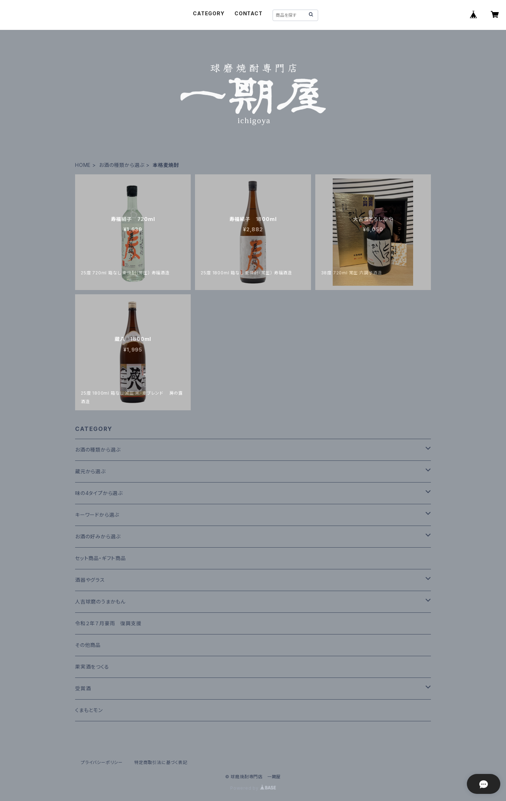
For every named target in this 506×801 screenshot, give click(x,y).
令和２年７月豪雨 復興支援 (108, 623)
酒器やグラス (90, 580)
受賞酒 (83, 688)
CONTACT (248, 13)
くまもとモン (89, 710)
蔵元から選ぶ (90, 471)
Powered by (253, 788)
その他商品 (88, 645)
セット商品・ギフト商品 (100, 558)
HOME (83, 165)
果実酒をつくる (92, 667)
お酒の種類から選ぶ (121, 165)
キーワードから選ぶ (97, 515)
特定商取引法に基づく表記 (161, 762)
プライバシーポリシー (102, 762)
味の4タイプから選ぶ (99, 493)
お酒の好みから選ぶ (98, 536)
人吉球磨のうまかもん (100, 602)
